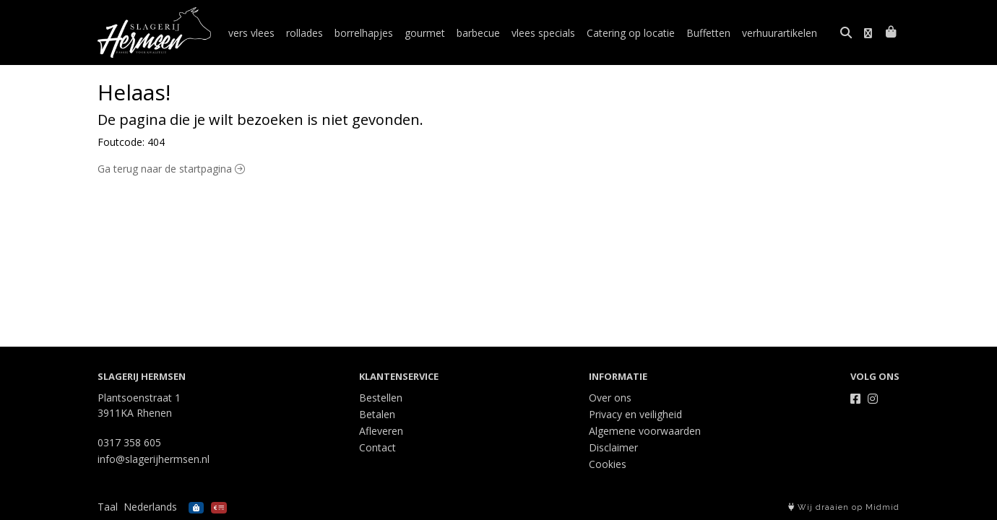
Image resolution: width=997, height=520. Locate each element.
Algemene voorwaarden (645, 431)
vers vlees (251, 33)
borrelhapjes (364, 33)
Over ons (610, 397)
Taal (108, 507)
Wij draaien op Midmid (843, 507)
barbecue (478, 33)
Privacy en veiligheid (635, 414)
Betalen (377, 414)
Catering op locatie (631, 33)
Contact (377, 447)
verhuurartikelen (779, 33)
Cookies (607, 464)
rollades (304, 33)
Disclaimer (613, 447)
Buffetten (708, 33)
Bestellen (380, 397)
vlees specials (543, 33)
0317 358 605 (129, 442)
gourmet (425, 33)
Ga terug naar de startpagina (171, 169)
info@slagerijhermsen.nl (154, 459)
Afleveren (381, 431)
